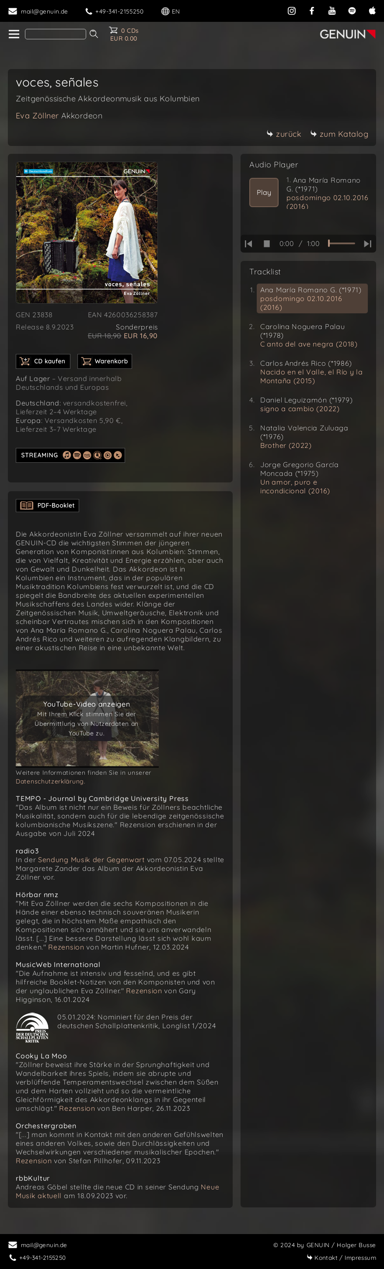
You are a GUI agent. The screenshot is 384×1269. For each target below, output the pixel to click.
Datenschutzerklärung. (51, 781)
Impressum (341, 1257)
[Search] (55, 34)
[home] (13, 34)
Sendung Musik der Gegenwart (91, 859)
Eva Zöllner (59, 116)
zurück (283, 134)
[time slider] (341, 243)
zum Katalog (339, 134)
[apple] (372, 10)
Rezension (66, 947)
